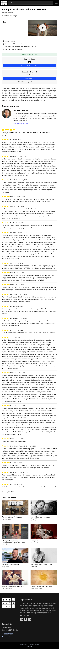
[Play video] (42, 28)
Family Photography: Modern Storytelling (40, 518)
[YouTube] (21, 619)
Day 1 (5, 22)
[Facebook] (25, 619)
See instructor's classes (21, 124)
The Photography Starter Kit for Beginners (41, 565)
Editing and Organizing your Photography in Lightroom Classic (13, 542)
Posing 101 (34, 541)
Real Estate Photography (10, 564)
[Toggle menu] (56, 2)
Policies (29, 647)
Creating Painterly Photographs (41, 586)
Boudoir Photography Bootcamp (13, 586)
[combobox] (30, 2)
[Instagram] (29, 619)
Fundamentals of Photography (12, 517)
